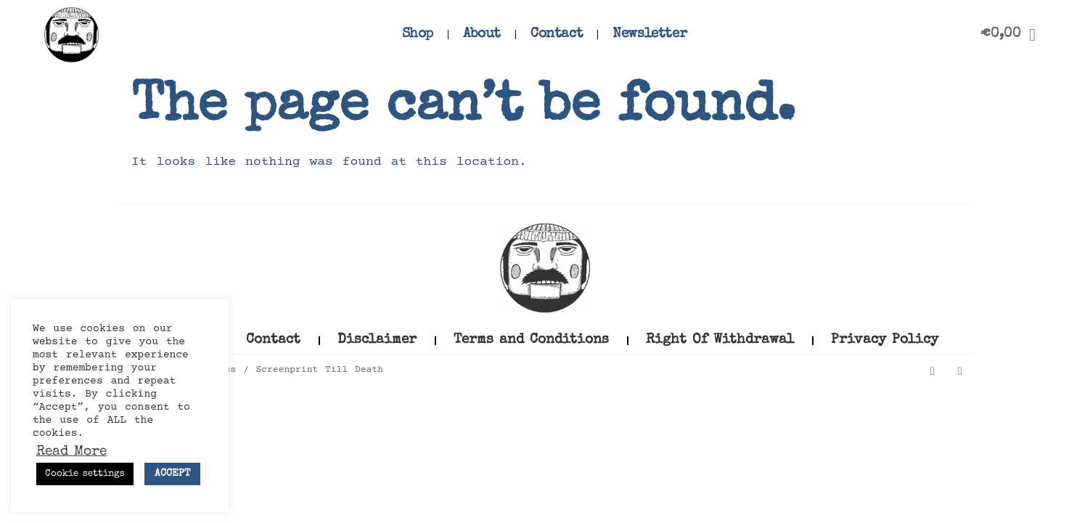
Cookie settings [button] (85, 474)
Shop (417, 34)
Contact (556, 34)
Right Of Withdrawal (720, 340)
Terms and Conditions (531, 340)
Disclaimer (377, 340)
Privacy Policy (884, 340)
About (482, 34)
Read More (71, 452)
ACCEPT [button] (172, 474)
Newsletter (649, 34)
